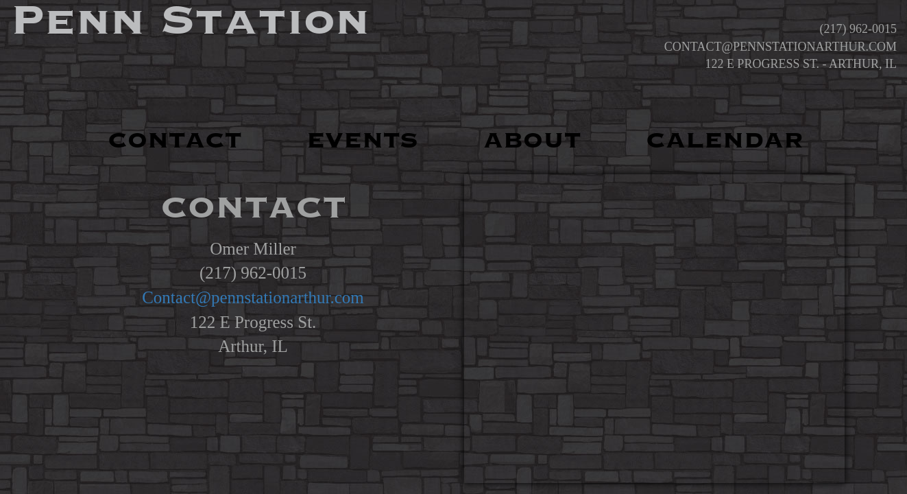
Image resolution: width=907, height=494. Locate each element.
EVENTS (362, 140)
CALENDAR (724, 140)
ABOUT (532, 140)
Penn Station (190, 20)
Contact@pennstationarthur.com (253, 297)
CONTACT (174, 140)
